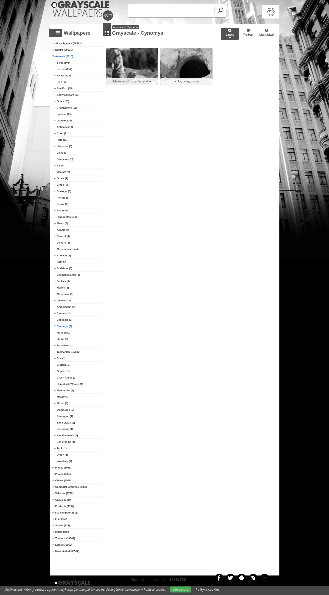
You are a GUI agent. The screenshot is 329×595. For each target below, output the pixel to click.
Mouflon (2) (63, 332)
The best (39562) (65, 538)
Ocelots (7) (63, 172)
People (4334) (63, 474)
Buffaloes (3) (64, 268)
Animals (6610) (64, 56)
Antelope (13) (65, 127)
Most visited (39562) (67, 551)
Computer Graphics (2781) (71, 487)
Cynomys (132, 27)
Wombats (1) (64, 461)
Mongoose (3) (65, 294)
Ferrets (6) (63, 197)
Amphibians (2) (66, 307)
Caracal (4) (63, 236)
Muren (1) (62, 403)
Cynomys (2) (64, 326)
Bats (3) (61, 262)
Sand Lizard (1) (66, 422)
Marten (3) (63, 287)
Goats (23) (63, 101)
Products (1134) (64, 506)
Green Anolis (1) (66, 377)
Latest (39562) (63, 544)
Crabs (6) (62, 184)
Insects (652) (64, 69)
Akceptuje (180, 589)
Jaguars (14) (64, 120)
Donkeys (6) (64, 191)
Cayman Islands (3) (68, 274)
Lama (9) (62, 152)
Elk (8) (61, 165)
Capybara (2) (64, 319)
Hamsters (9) (64, 146)
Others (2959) (63, 480)
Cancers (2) (64, 313)
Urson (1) (62, 454)
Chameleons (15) (67, 107)
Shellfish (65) (65, 88)
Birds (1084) (64, 62)
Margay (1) (63, 397)
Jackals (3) (63, 281)
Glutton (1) (63, 364)
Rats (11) (62, 139)
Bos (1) (61, 358)
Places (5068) (63, 467)
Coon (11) (63, 133)
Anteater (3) (64, 255)
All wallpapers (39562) (68, 43)
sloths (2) (62, 339)
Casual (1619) (63, 499)
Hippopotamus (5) (68, 217)
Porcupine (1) (65, 416)
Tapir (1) (62, 448)
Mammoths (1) (65, 390)
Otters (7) (62, 178)
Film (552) (61, 519)
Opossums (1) (65, 409)
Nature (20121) (64, 49)
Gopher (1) (63, 371)
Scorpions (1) (65, 429)
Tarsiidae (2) (64, 345)
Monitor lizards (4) (68, 249)
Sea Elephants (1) (67, 435)
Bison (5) (62, 210)
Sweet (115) (64, 75)
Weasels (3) (64, 300)
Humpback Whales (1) (70, 384)
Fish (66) (62, 82)
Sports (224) (62, 525)
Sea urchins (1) (66, 442)
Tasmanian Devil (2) (69, 352)
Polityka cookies (207, 589)
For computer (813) (66, 512)
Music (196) (62, 531)
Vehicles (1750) (64, 493)
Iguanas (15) (64, 114)
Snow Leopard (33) (68, 94)
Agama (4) (63, 229)
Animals (118, 27)
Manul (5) (62, 223)
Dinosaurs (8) (65, 159)
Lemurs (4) (63, 242)
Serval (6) (62, 204)
